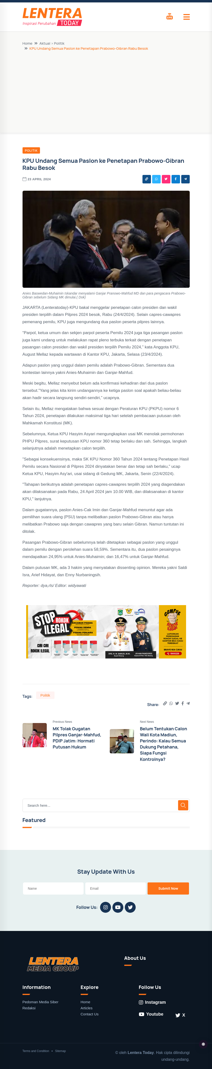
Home (27, 43)
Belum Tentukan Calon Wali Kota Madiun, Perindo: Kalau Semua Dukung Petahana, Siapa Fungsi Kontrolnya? (163, 744)
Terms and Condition (36, 1051)
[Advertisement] (106, 87)
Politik (31, 150)
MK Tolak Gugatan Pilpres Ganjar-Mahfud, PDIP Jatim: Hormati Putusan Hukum (77, 738)
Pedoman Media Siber (40, 1002)
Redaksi (29, 1008)
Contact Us (90, 1014)
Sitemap (60, 1051)
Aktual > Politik (51, 43)
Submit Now (168, 888)
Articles (87, 1008)
